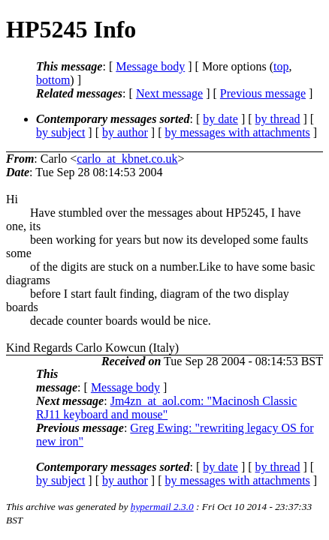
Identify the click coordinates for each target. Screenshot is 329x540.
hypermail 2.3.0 (162, 506)
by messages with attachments (237, 132)
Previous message (263, 93)
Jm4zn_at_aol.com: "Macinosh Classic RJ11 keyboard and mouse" (166, 407)
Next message (169, 93)
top (280, 66)
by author (125, 132)
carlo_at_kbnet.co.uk (127, 158)
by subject (60, 132)
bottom (53, 80)
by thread (277, 118)
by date (220, 118)
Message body (150, 66)
